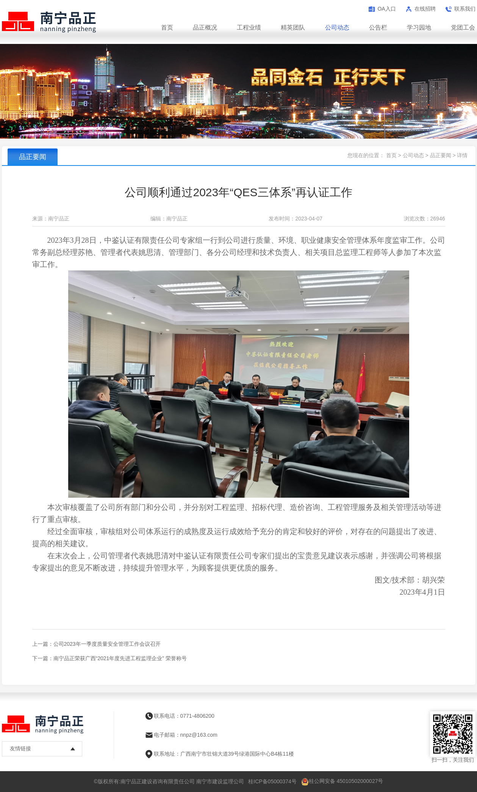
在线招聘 (425, 9)
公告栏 (378, 27)
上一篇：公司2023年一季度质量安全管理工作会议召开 (96, 644)
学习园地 (419, 27)
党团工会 (463, 27)
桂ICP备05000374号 (272, 781)
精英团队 (293, 27)
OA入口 (386, 9)
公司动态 (337, 27)
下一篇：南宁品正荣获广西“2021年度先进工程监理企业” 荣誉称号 (109, 658)
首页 (167, 27)
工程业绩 (249, 27)
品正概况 (205, 27)
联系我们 (464, 9)
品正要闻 (440, 155)
